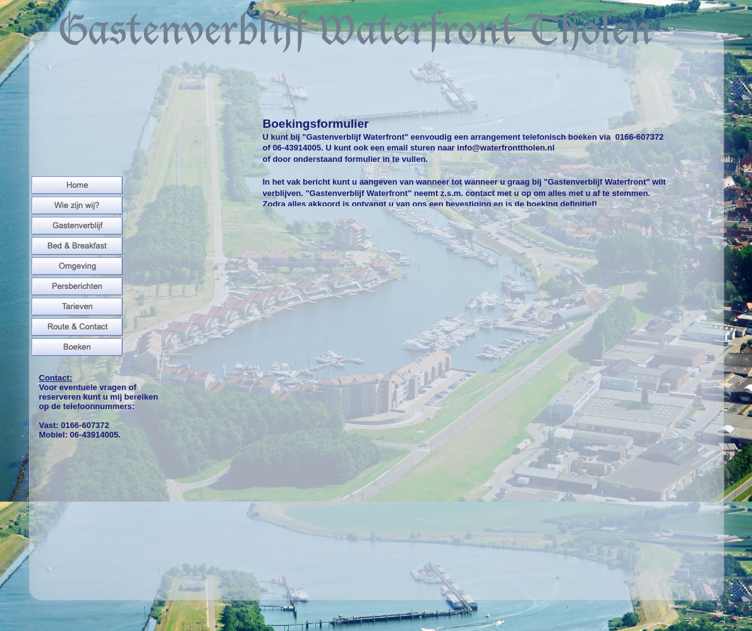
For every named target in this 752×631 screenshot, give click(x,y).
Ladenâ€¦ (460, 404)
